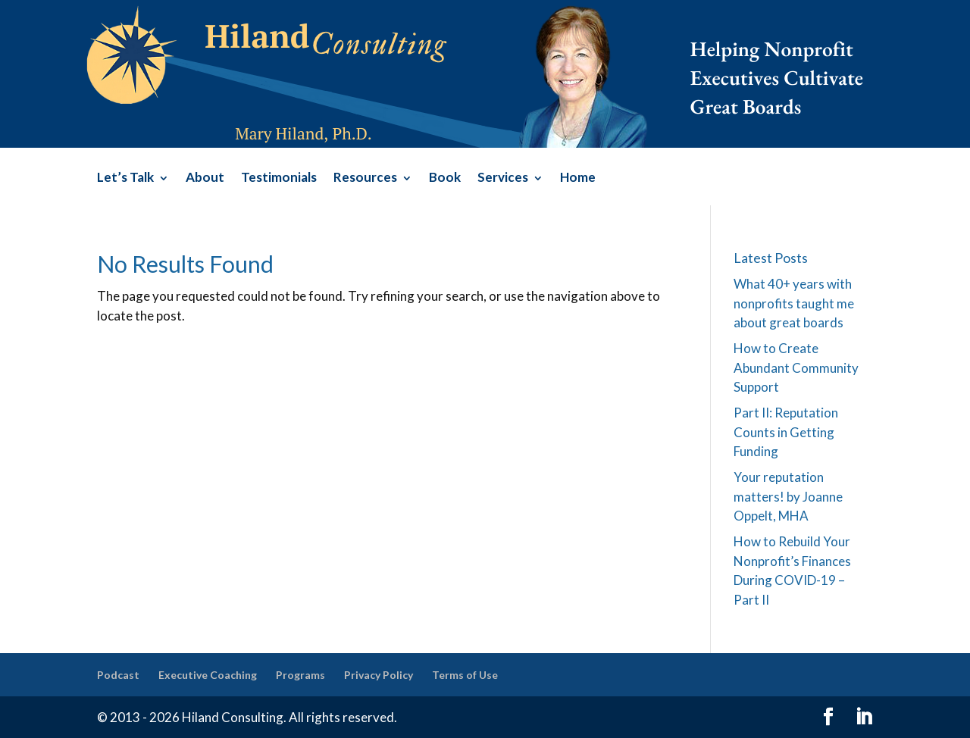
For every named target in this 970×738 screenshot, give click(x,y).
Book (445, 178)
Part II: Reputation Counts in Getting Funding (786, 432)
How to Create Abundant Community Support (796, 367)
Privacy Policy (378, 674)
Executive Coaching (207, 674)
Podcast (118, 674)
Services (502, 178)
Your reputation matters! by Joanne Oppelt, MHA (788, 496)
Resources (365, 178)
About (205, 178)
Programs (300, 674)
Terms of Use (465, 674)
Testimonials (279, 178)
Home (578, 178)
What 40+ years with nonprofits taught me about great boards (794, 303)
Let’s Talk (125, 178)
